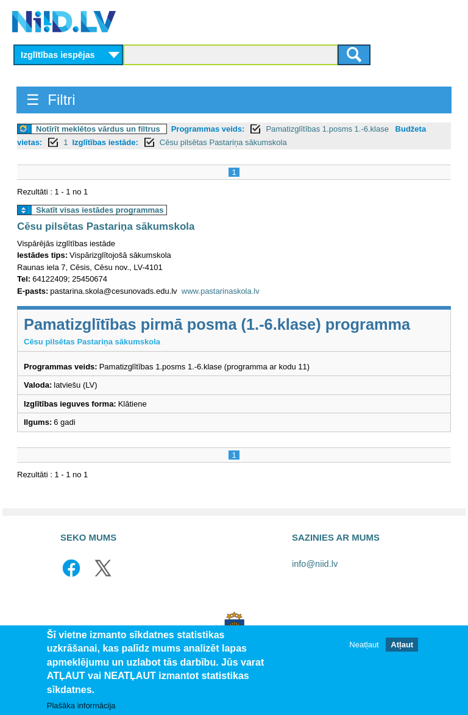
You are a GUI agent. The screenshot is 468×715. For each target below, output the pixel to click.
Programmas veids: (208, 128)
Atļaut (402, 645)
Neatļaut (363, 645)
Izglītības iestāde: (105, 142)
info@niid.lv (315, 564)
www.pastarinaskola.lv (221, 291)
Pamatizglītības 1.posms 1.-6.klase (328, 128)
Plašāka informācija (81, 706)
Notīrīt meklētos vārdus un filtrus (98, 128)
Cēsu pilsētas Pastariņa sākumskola (223, 142)
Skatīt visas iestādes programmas (100, 210)
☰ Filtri (51, 99)
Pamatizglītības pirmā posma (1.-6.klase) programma (217, 324)
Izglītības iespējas (58, 55)
